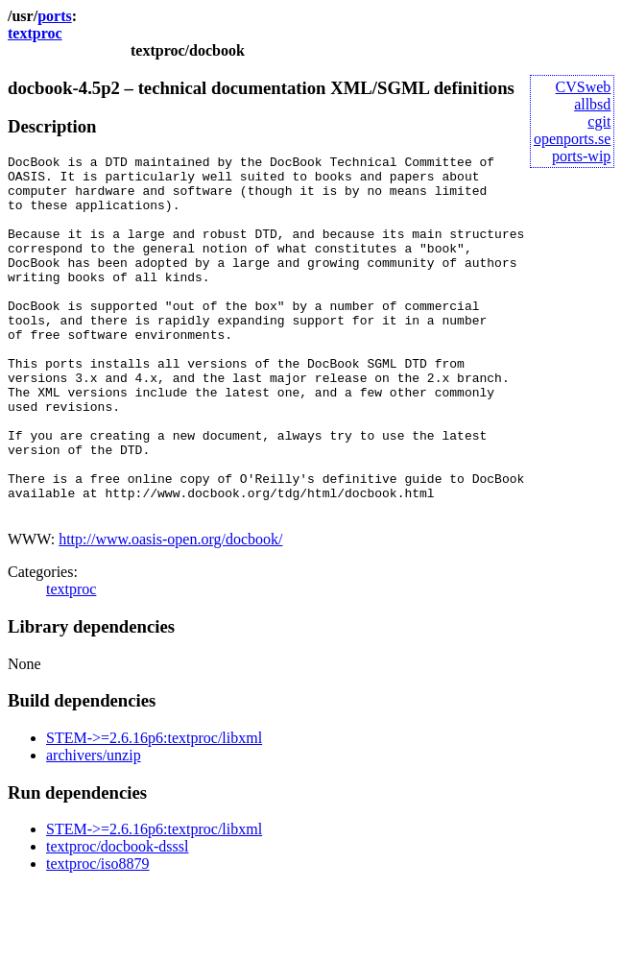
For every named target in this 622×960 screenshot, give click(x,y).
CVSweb (583, 87)
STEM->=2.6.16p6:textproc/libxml (154, 810)
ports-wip (581, 156)
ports (54, 16)
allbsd (592, 104)
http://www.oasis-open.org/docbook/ (170, 611)
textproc (35, 33)
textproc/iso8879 (98, 935)
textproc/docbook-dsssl (117, 918)
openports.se (572, 139)
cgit (598, 121)
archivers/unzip (93, 827)
